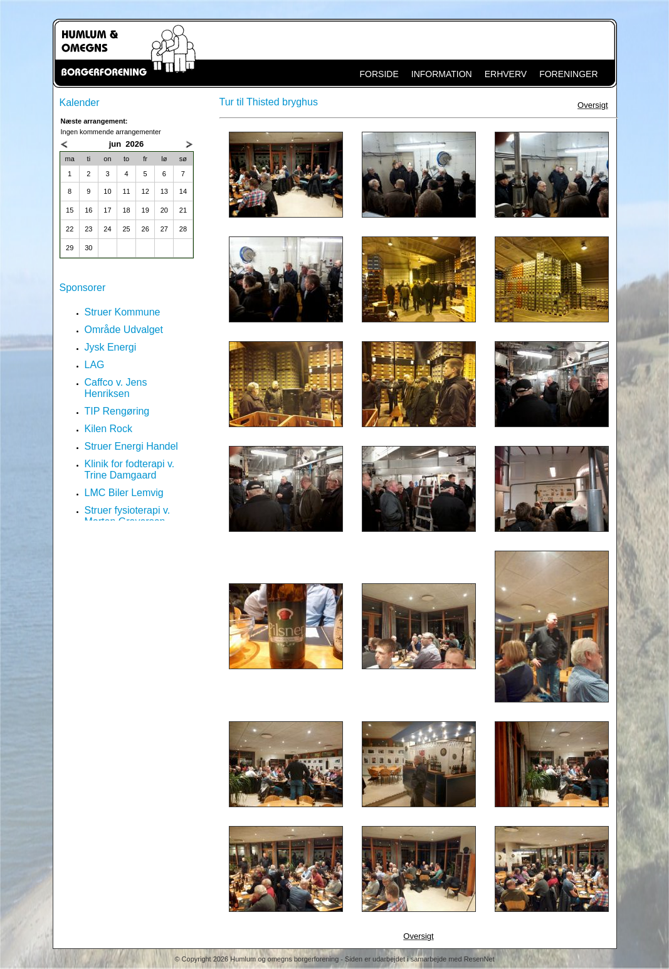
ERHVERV (506, 74)
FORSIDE (379, 74)
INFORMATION (441, 74)
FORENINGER (568, 74)
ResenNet (479, 959)
